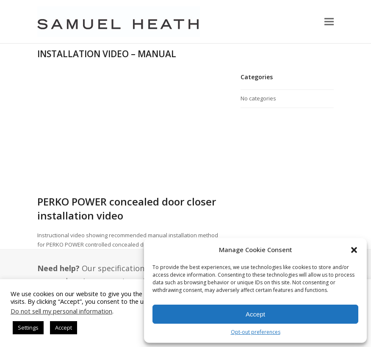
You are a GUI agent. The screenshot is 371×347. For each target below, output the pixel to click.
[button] (354, 250)
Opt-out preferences (255, 332)
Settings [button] (28, 327)
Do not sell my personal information (61, 311)
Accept (255, 314)
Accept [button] (63, 327)
